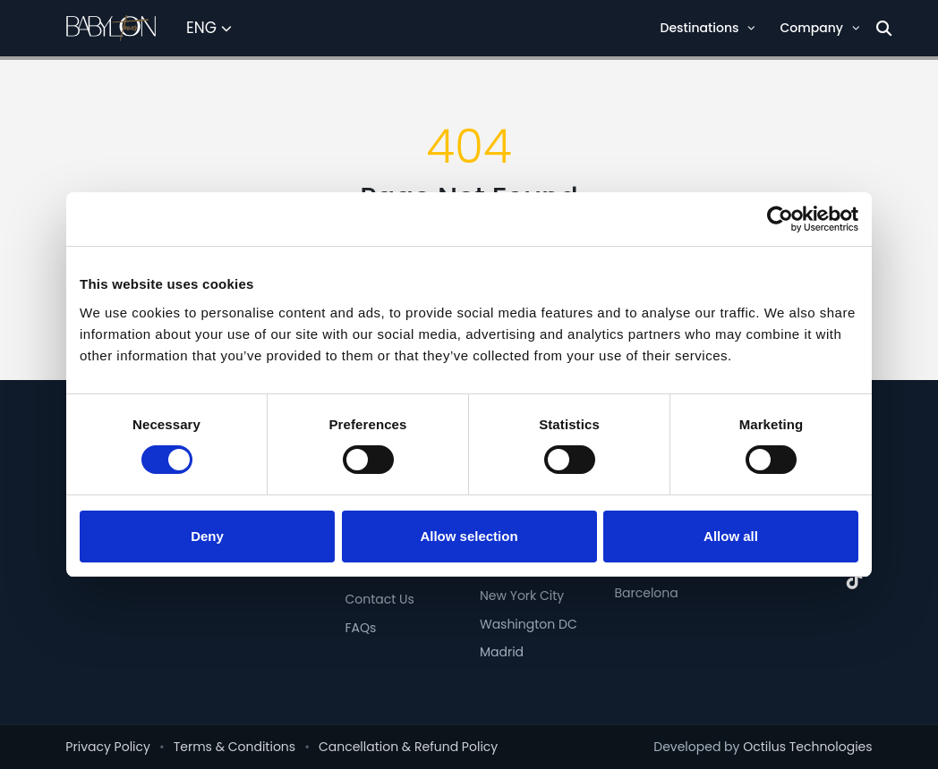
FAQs (360, 628)
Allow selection (468, 536)
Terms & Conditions (234, 747)
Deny (207, 536)
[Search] (884, 28)
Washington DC (528, 624)
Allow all (731, 536)
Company (819, 28)
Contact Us (379, 599)
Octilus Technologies (807, 747)
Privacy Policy (107, 747)
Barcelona (646, 593)
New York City (522, 595)
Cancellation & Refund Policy (408, 747)
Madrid (502, 652)
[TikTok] (855, 580)
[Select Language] (209, 28)
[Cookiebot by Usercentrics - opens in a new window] (780, 219)
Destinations (708, 28)
